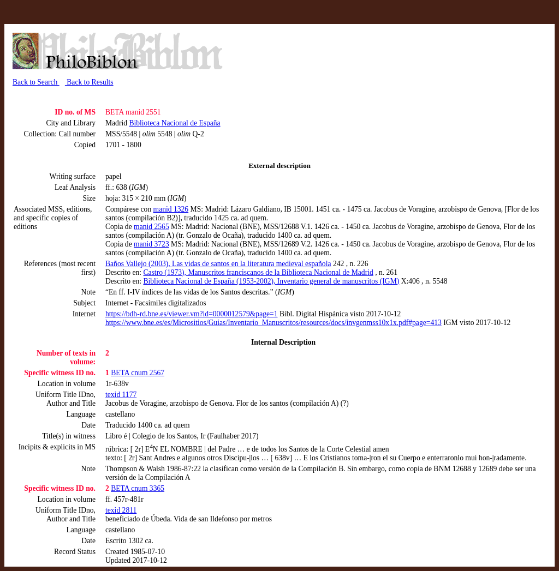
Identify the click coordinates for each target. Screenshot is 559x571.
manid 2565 (151, 227)
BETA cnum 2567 (137, 373)
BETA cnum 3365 (137, 488)
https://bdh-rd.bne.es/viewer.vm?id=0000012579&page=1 (191, 314)
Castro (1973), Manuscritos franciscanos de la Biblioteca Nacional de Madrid (258, 272)
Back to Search (36, 82)
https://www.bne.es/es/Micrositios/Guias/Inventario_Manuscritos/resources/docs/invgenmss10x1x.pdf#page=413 (273, 322)
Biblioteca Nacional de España (174, 123)
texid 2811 (120, 510)
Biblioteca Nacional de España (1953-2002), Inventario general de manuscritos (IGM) (271, 281)
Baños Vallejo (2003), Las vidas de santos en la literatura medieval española (218, 264)
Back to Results (89, 82)
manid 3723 (151, 244)
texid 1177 (120, 394)
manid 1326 (171, 209)
